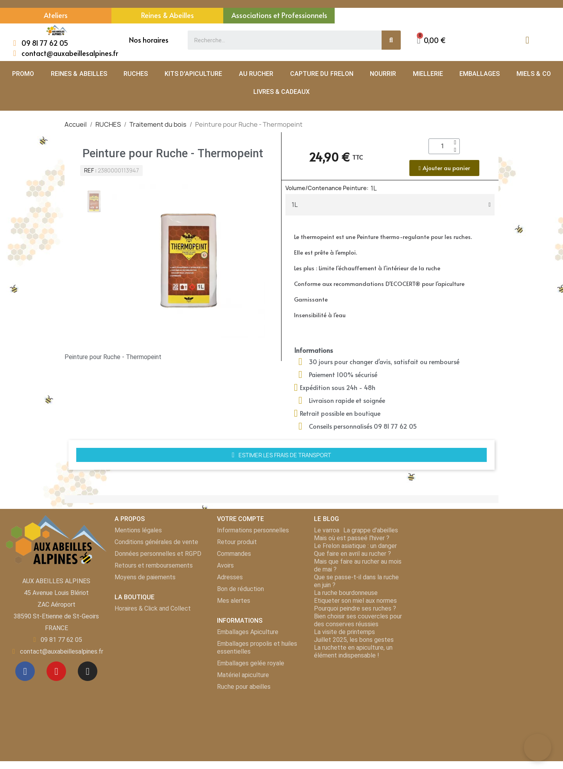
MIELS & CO (533, 73)
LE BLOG (326, 519)
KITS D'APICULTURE (193, 73)
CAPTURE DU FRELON (321, 73)
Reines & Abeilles (167, 15)
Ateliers (56, 15)
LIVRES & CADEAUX (281, 91)
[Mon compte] (527, 40)
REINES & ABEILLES (79, 73)
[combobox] (280, 40)
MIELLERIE (428, 73)
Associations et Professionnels (279, 15)
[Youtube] (56, 671)
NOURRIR (383, 73)
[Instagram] (87, 671)
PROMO (23, 73)
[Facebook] (25, 671)
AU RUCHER (256, 73)
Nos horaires (149, 40)
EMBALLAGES (479, 73)
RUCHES (136, 73)
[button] (431, 40)
